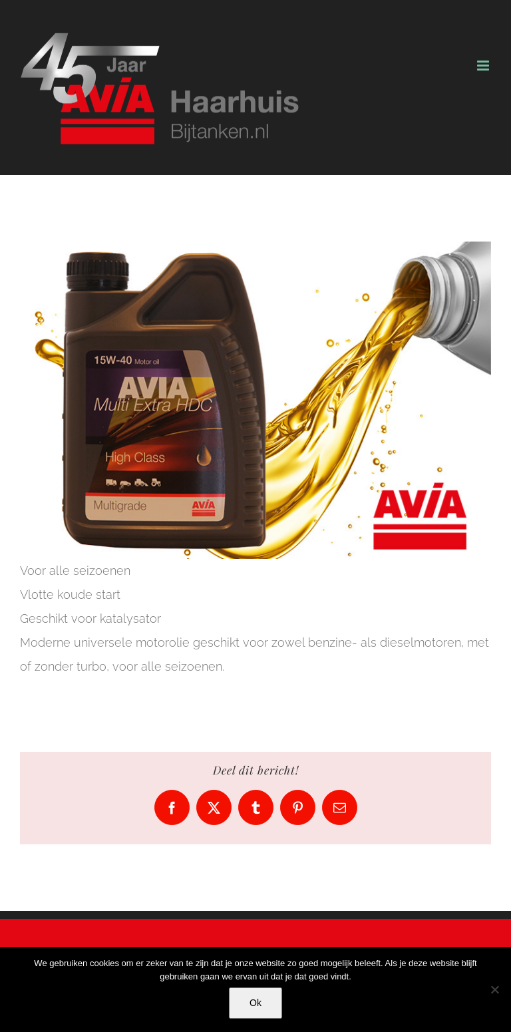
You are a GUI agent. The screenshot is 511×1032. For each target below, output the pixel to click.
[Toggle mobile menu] (484, 66)
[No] (494, 989)
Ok (255, 1002)
